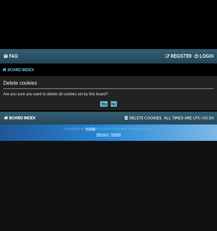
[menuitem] (10, 56)
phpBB (90, 129)
